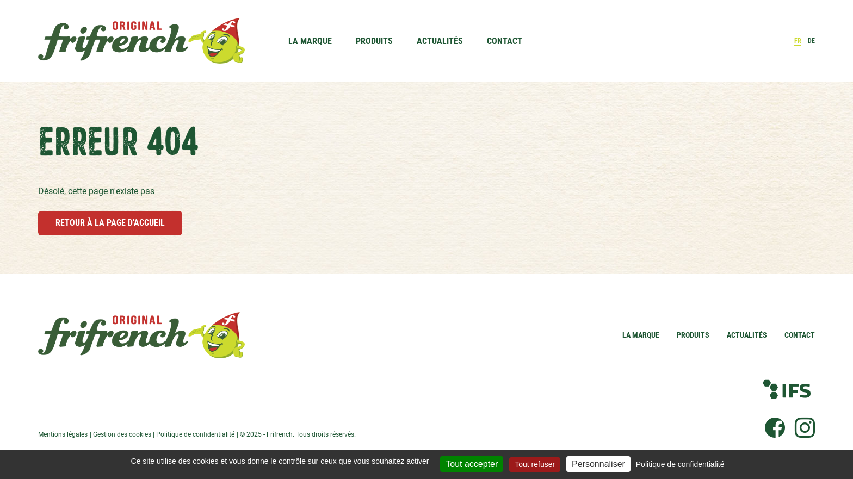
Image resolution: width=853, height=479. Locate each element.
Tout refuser (535, 464)
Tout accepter (472, 464)
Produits (374, 41)
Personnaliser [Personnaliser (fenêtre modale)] (598, 464)
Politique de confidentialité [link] (680, 464)
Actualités (440, 41)
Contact (504, 41)
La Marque (310, 41)
